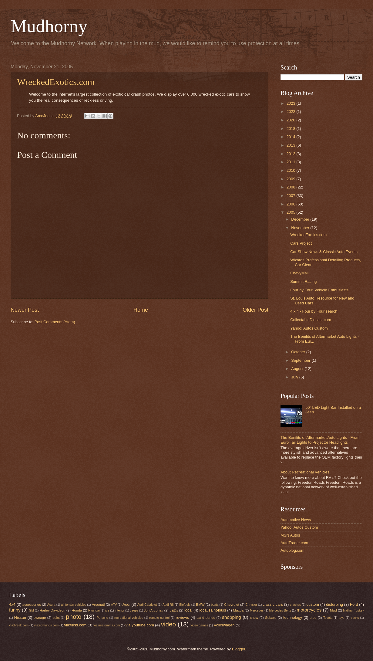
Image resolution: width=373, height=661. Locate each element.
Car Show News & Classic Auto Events (324, 251)
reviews (182, 617)
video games (199, 625)
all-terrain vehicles (73, 604)
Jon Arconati (153, 610)
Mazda (238, 610)
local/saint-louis (212, 610)
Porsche (102, 617)
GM (31, 610)
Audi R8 (168, 604)
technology (292, 617)
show (254, 617)
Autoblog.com (292, 550)
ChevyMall (299, 273)
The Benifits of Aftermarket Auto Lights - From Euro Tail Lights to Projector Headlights (320, 439)
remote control (159, 617)
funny (15, 609)
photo (74, 616)
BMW (200, 604)
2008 (291, 187)
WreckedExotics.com (56, 82)
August (297, 368)
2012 (291, 153)
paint (56, 617)
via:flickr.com (75, 625)
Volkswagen (224, 625)
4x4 (12, 604)
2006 (291, 204)
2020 (291, 120)
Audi (126, 604)
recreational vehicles (128, 617)
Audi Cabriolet (147, 604)
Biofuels (184, 604)
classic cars (273, 604)
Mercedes (257, 610)
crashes (295, 604)
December (300, 219)
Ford (354, 604)
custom (313, 604)
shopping (231, 617)
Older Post (255, 310)
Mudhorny (49, 26)
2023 (291, 103)
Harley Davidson (52, 610)
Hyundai (94, 610)
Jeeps (134, 610)
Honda (77, 610)
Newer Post (25, 310)
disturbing (334, 604)
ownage (40, 617)
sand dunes (206, 617)
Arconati (98, 604)
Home (140, 310)
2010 (291, 170)
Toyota (327, 617)
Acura (51, 604)
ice (107, 610)
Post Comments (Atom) (55, 322)
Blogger (238, 649)
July (295, 377)
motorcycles (309, 609)
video (168, 624)
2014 (291, 136)
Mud (333, 610)
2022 (291, 111)
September (301, 360)
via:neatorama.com (106, 625)
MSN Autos (290, 535)
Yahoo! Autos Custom (309, 328)
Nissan (20, 617)
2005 (291, 212)
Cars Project (301, 243)
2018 (291, 128)
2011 (291, 162)
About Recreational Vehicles (305, 472)
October (298, 352)
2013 (291, 145)
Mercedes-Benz (280, 610)
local (188, 610)
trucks (355, 617)
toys (341, 617)
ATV (114, 604)
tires (313, 617)
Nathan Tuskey (353, 610)
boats (214, 604)
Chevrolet (231, 604)
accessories (31, 604)
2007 (291, 195)
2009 (291, 179)
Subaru (270, 617)
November (300, 227)
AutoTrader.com (294, 543)
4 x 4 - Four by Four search (313, 311)
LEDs (174, 610)
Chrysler (251, 604)
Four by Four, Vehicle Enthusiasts (319, 290)
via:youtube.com (140, 625)
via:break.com (19, 625)
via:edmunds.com (46, 625)
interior (119, 610)
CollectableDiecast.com (310, 319)
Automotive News (296, 519)
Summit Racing (303, 281)
